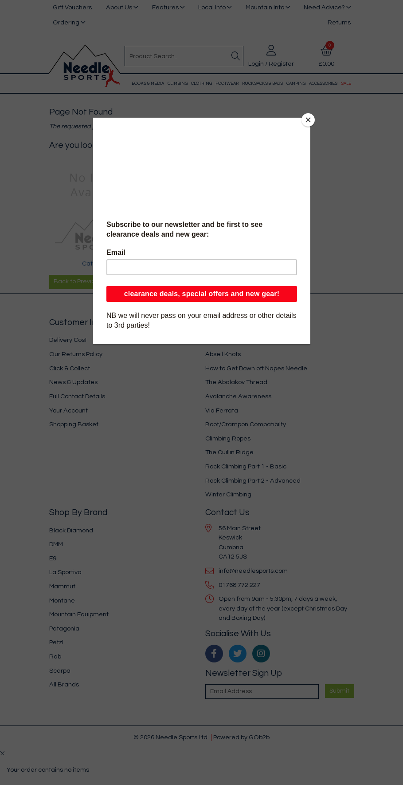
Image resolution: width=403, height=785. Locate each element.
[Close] (308, 120)
